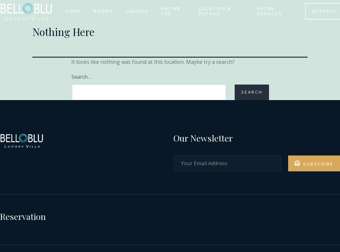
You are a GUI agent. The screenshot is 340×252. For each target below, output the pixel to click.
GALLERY (137, 11)
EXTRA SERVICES (269, 11)
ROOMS (103, 11)
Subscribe (314, 163)
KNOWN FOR (171, 11)
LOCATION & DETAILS (215, 11)
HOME (73, 11)
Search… (81, 76)
